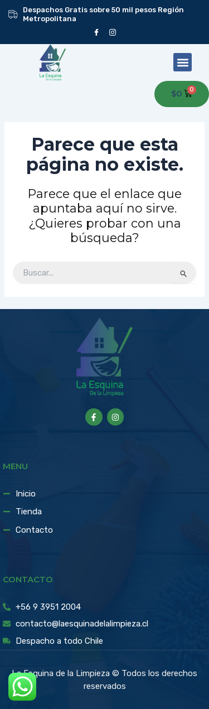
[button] (182, 62)
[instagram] (113, 32)
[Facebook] (97, 32)
